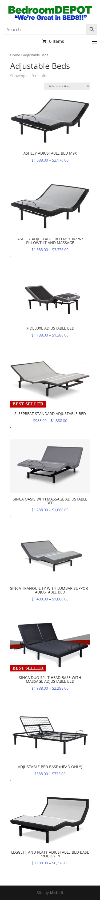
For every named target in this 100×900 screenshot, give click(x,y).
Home (15, 55)
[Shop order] (67, 86)
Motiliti (56, 892)
